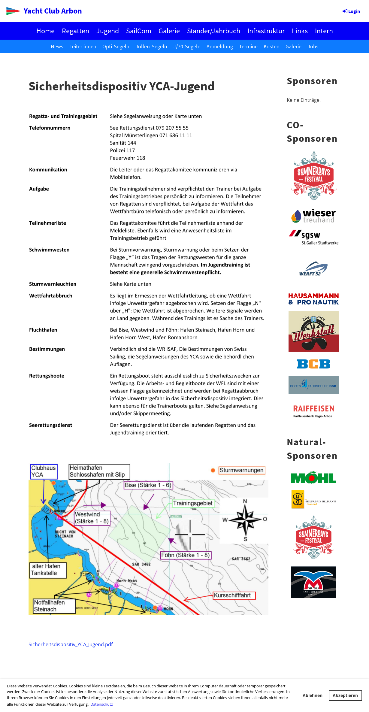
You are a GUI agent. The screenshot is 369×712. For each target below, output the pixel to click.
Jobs (313, 46)
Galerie (169, 30)
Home (45, 30)
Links (300, 30)
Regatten (75, 30)
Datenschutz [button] (101, 704)
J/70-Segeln (187, 46)
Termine (248, 46)
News (57, 46)
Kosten (272, 46)
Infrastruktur (266, 30)
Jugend (107, 30)
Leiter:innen (82, 46)
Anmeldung (220, 46)
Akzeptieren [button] (345, 695)
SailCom (138, 30)
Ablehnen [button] (312, 695)
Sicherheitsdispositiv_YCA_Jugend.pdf (71, 644)
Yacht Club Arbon (53, 11)
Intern (324, 30)
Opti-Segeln (115, 46)
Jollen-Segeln (151, 46)
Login (351, 11)
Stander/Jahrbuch (213, 30)
